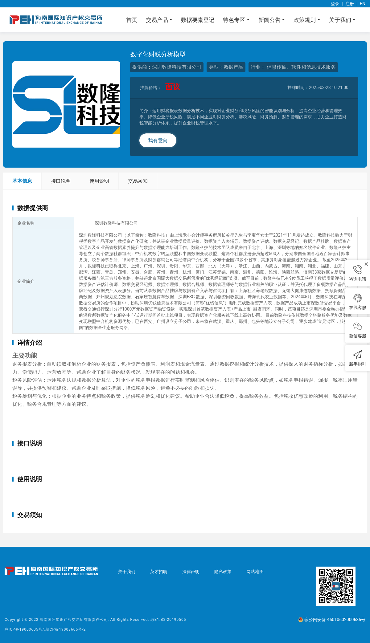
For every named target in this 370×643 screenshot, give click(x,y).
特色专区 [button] (234, 20)
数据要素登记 (197, 20)
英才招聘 (158, 571)
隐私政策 (223, 571)
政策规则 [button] (305, 20)
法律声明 (190, 571)
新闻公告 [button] (270, 20)
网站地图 (255, 571)
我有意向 (158, 140)
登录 (335, 3)
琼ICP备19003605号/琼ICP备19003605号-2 (45, 629)
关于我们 (126, 571)
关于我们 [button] (340, 20)
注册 (349, 3)
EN (362, 3)
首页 (131, 20)
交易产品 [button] (157, 20)
